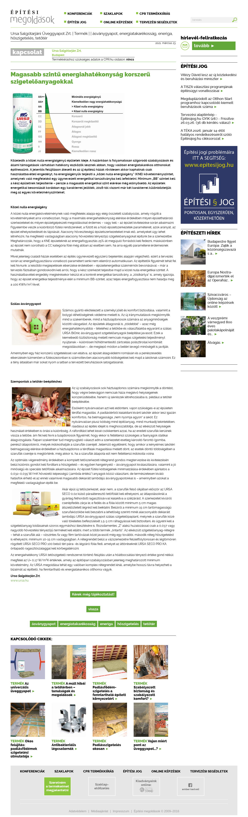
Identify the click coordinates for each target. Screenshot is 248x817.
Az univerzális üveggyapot (21, 687)
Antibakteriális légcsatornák (64, 747)
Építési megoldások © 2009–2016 (156, 811)
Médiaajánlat (99, 811)
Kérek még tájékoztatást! (93, 594)
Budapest (58, 55)
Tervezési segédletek (158, 22)
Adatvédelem (77, 811)
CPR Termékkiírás (98, 771)
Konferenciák (79, 14)
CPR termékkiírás (155, 14)
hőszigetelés (22, 38)
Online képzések (118, 22)
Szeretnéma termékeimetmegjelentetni (57, 786)
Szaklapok (113, 14)
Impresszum (121, 811)
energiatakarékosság (137, 33)
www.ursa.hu (20, 580)
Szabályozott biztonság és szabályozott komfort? (144, 693)
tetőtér (41, 38)
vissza (93, 609)
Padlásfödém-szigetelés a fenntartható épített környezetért (109, 693)
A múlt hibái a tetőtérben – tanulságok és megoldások (68, 689)
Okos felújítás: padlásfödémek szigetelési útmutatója (24, 748)
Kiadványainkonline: (146, 786)
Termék (81, 33)
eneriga (165, 33)
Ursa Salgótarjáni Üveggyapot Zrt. (41, 33)
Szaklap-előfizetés (101, 786)
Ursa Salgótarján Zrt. (67, 51)
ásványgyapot (105, 33)
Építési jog (76, 22)
